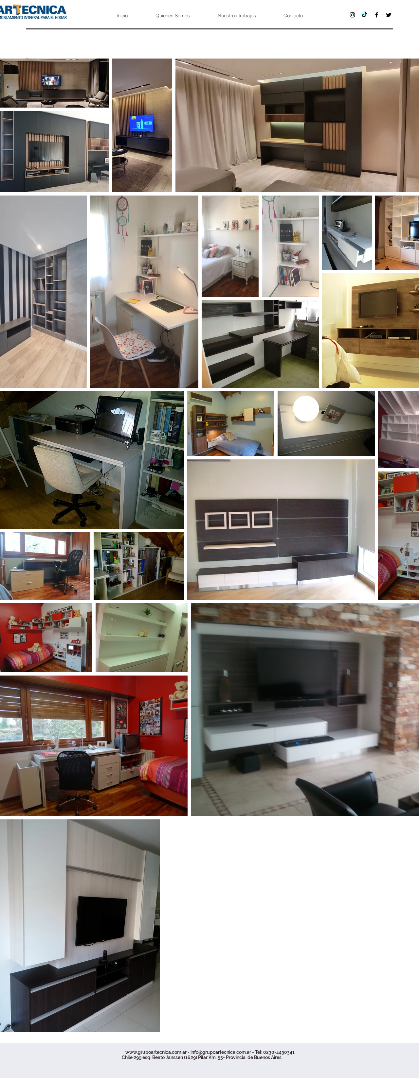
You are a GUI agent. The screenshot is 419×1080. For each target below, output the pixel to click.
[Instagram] (352, 14)
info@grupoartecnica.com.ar (221, 1052)
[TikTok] (364, 14)
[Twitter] (388, 14)
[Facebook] (376, 14)
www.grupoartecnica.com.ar (156, 1052)
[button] (236, 15)
